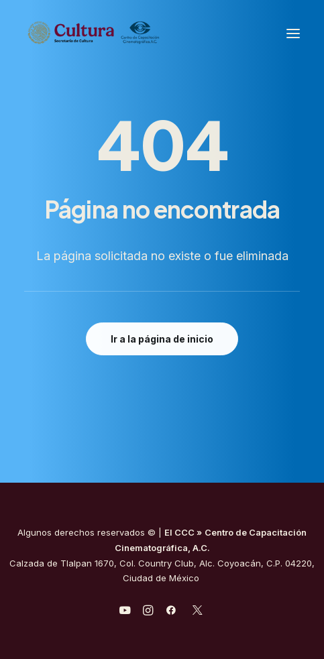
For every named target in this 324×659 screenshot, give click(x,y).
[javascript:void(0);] (148, 612)
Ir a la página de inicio (162, 339)
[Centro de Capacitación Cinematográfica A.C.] (126, 33)
